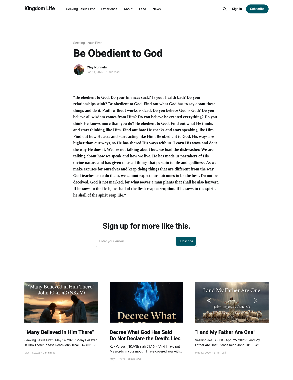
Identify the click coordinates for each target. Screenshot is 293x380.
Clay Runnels (97, 67)
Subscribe (257, 9)
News (157, 9)
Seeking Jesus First (80, 9)
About (128, 9)
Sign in (237, 9)
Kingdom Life (39, 8)
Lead (142, 9)
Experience (109, 9)
